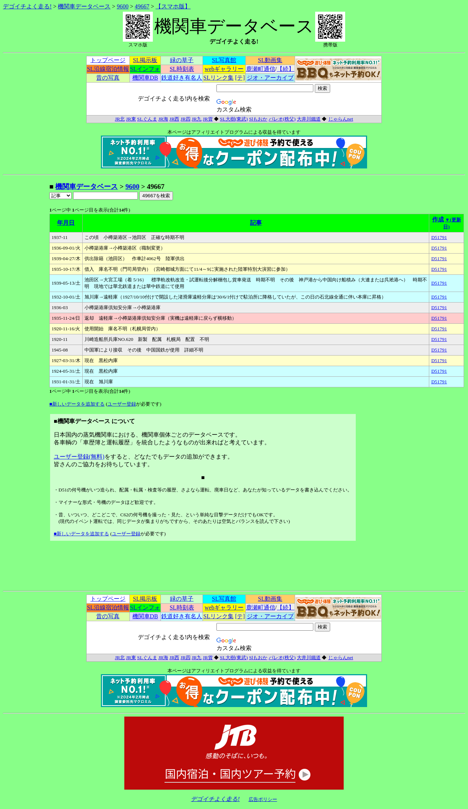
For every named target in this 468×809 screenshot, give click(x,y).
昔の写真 (108, 78)
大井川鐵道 (309, 119)
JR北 (120, 119)
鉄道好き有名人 (181, 78)
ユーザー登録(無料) (79, 456)
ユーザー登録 (121, 404)
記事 (256, 223)
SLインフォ (145, 69)
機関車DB (145, 78)
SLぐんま (147, 119)
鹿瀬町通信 (260, 69)
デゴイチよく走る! (27, 6)
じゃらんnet (340, 119)
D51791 (439, 237)
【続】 (285, 69)
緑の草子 (181, 60)
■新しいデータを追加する (77, 404)
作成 (438, 219)
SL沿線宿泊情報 (108, 69)
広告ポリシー (263, 799)
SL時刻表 (182, 69)
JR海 (163, 119)
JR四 (185, 119)
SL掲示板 (145, 60)
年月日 (66, 223)
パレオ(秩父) (282, 119)
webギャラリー (224, 69)
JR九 (196, 119)
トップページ (107, 60)
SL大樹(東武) (234, 119)
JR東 (131, 119)
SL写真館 (224, 60)
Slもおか (258, 119)
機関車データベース (84, 6)
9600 (122, 6)
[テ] (240, 78)
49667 (142, 6)
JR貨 (208, 119)
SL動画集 (270, 60)
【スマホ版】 (172, 6)
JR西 (174, 119)
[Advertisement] (26, 291)
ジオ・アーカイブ (270, 78)
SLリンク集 (218, 78)
